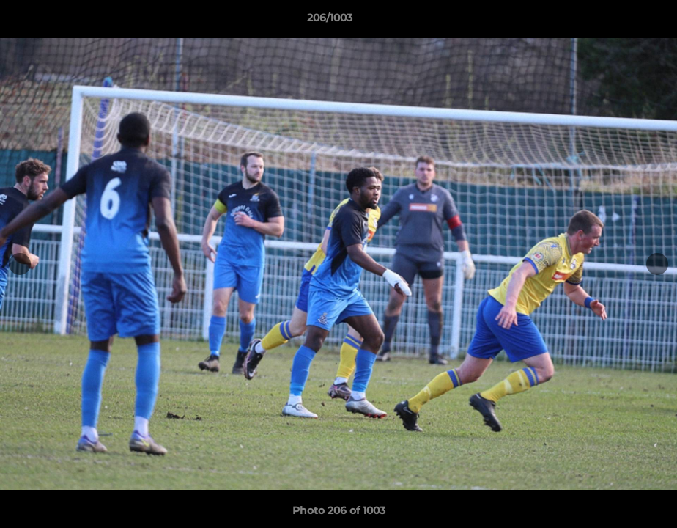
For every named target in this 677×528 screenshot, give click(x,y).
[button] (615, 21)
